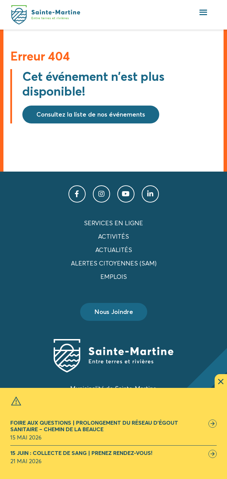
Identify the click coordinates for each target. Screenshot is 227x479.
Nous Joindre (113, 311)
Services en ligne (113, 223)
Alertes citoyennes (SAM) (113, 263)
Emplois (113, 277)
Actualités (113, 250)
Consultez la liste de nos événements (90, 114)
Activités (113, 236)
